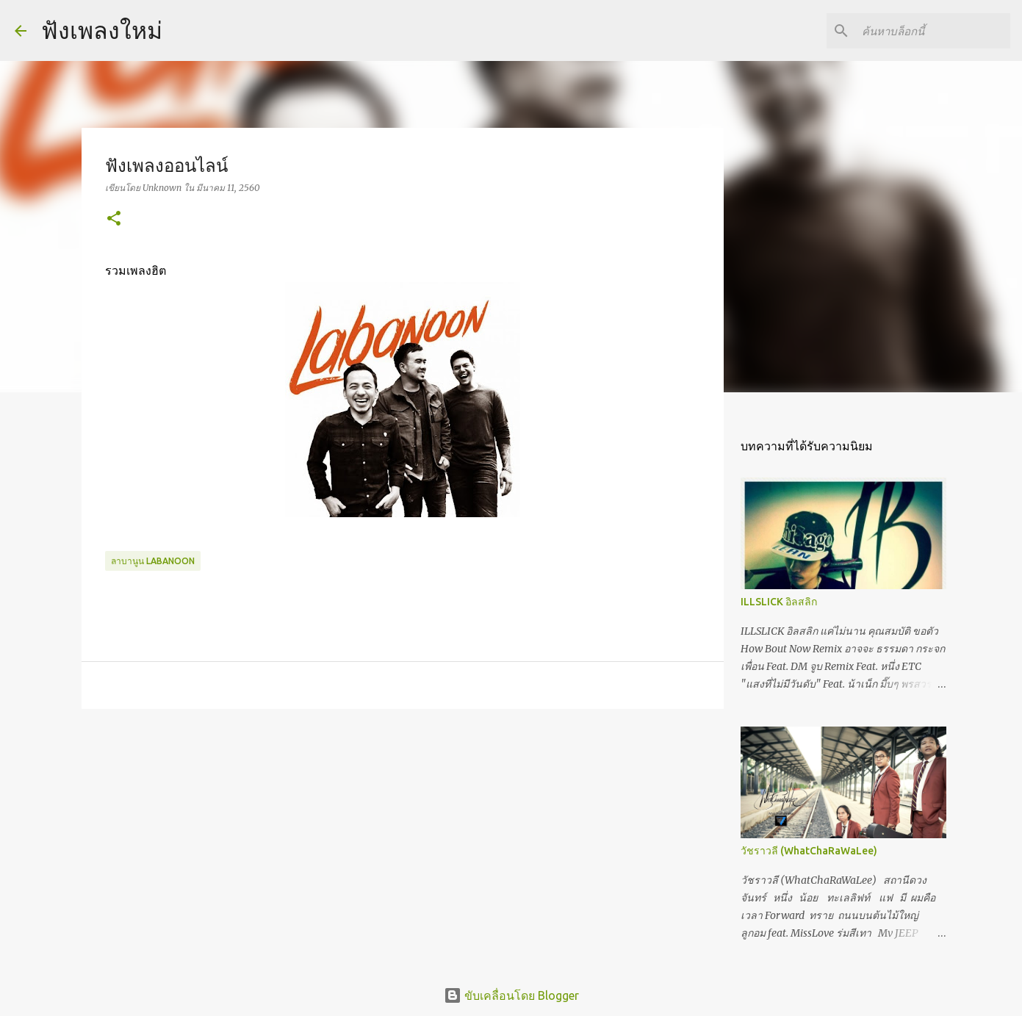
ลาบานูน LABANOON (153, 561)
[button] (114, 219)
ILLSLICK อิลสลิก (779, 602)
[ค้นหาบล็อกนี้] (933, 30)
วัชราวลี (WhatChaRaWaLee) (809, 851)
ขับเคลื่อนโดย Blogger (511, 995)
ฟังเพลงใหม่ (101, 30)
